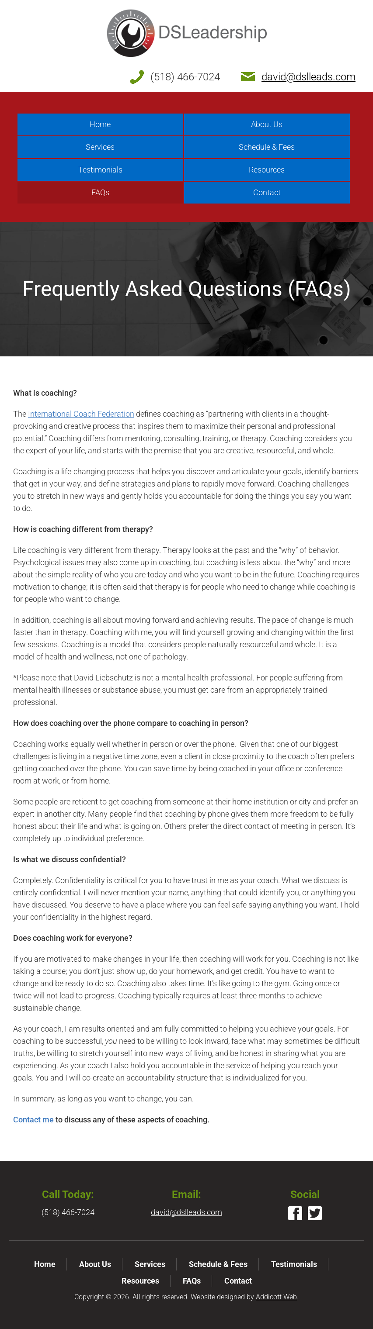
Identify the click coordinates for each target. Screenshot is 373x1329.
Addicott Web (276, 1297)
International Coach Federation (81, 413)
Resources (267, 169)
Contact (267, 192)
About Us (266, 124)
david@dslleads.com (308, 77)
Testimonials (100, 169)
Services (100, 147)
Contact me (33, 1119)
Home (100, 124)
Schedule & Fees (267, 147)
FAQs (100, 192)
